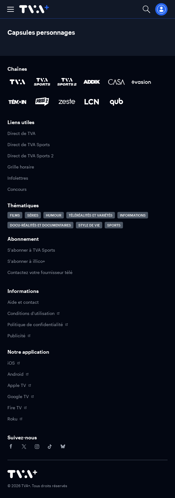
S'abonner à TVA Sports (31, 250)
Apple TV (19, 385)
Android (17, 374)
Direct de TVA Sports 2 (30, 155)
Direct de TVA (21, 133)
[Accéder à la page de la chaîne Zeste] (67, 102)
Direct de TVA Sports (28, 144)
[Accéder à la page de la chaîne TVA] (17, 82)
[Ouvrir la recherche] (146, 9)
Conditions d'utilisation (33, 313)
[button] (10, 9)
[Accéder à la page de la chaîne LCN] (92, 102)
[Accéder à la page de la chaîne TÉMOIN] (17, 102)
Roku (14, 418)
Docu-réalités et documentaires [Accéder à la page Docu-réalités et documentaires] (40, 225)
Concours (17, 189)
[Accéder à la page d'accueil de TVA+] (22, 474)
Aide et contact (23, 302)
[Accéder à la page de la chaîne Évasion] (141, 82)
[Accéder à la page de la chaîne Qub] (116, 102)
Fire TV (17, 407)
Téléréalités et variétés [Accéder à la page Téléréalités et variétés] (90, 215)
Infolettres (17, 178)
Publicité (18, 335)
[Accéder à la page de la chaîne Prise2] (42, 102)
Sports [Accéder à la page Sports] (113, 225)
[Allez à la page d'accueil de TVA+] (34, 9)
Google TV (20, 396)
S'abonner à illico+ (26, 261)
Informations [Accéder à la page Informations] (133, 215)
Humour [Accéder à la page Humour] (53, 215)
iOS (13, 363)
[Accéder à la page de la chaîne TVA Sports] (42, 82)
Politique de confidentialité (37, 324)
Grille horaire (20, 166)
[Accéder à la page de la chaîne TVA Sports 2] (67, 82)
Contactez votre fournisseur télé (39, 272)
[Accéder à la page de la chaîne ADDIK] (92, 82)
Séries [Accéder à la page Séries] (32, 215)
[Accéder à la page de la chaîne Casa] (116, 82)
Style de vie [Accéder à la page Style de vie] (89, 225)
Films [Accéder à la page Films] (15, 215)
